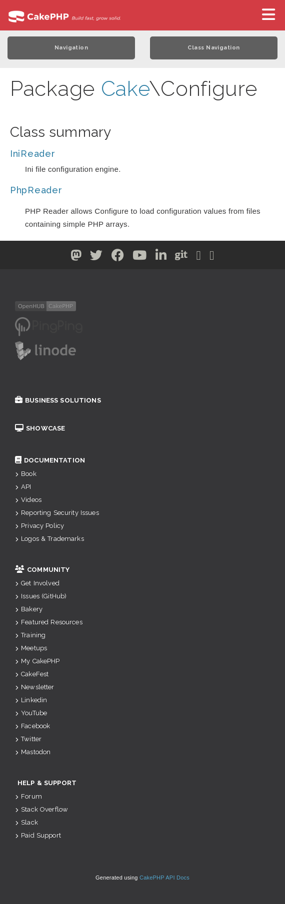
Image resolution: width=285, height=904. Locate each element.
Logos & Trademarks (49, 538)
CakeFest (31, 674)
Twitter (28, 739)
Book (25, 473)
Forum (28, 796)
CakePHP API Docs (165, 878)
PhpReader (36, 190)
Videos (28, 499)
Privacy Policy (39, 525)
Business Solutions (58, 400)
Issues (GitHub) (40, 596)
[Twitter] (76, 257)
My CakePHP (37, 661)
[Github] (181, 257)
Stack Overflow (41, 809)
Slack (26, 822)
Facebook (32, 726)
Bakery (28, 609)
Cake (125, 88)
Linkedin (31, 700)
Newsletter (34, 687)
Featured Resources (48, 622)
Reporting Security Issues (57, 512)
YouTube (31, 713)
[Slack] (199, 257)
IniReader (32, 153)
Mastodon (32, 752)
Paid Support (38, 835)
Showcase (40, 428)
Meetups (31, 648)
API (23, 486)
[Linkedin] (161, 257)
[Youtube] (140, 257)
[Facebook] (118, 257)
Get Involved (37, 583)
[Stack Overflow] (212, 257)
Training (30, 635)
